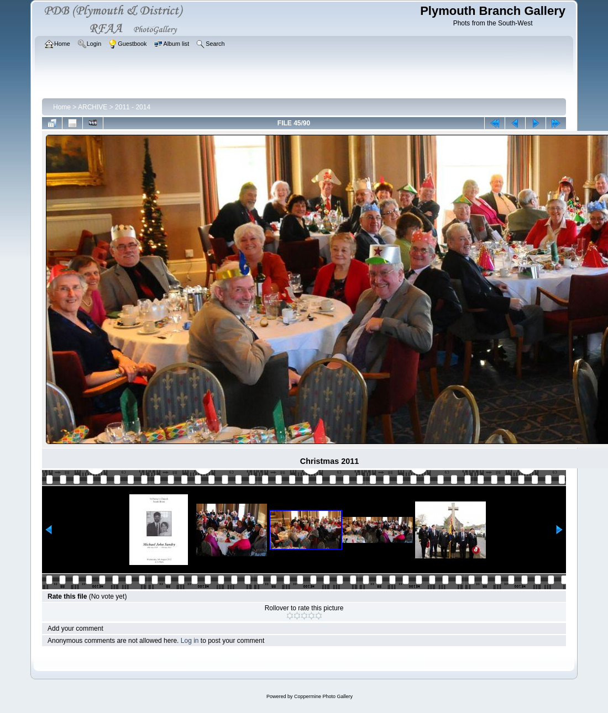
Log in (190, 641)
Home (62, 107)
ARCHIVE (92, 107)
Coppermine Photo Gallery (323, 696)
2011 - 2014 (132, 107)
